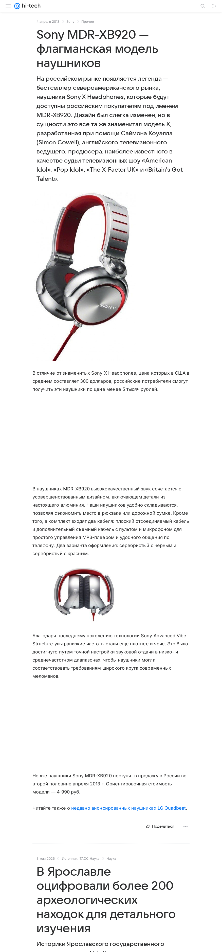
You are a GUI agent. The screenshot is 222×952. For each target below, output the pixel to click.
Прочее (87, 21)
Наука (111, 858)
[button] (84, 276)
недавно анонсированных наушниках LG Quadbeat (128, 808)
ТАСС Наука (89, 858)
